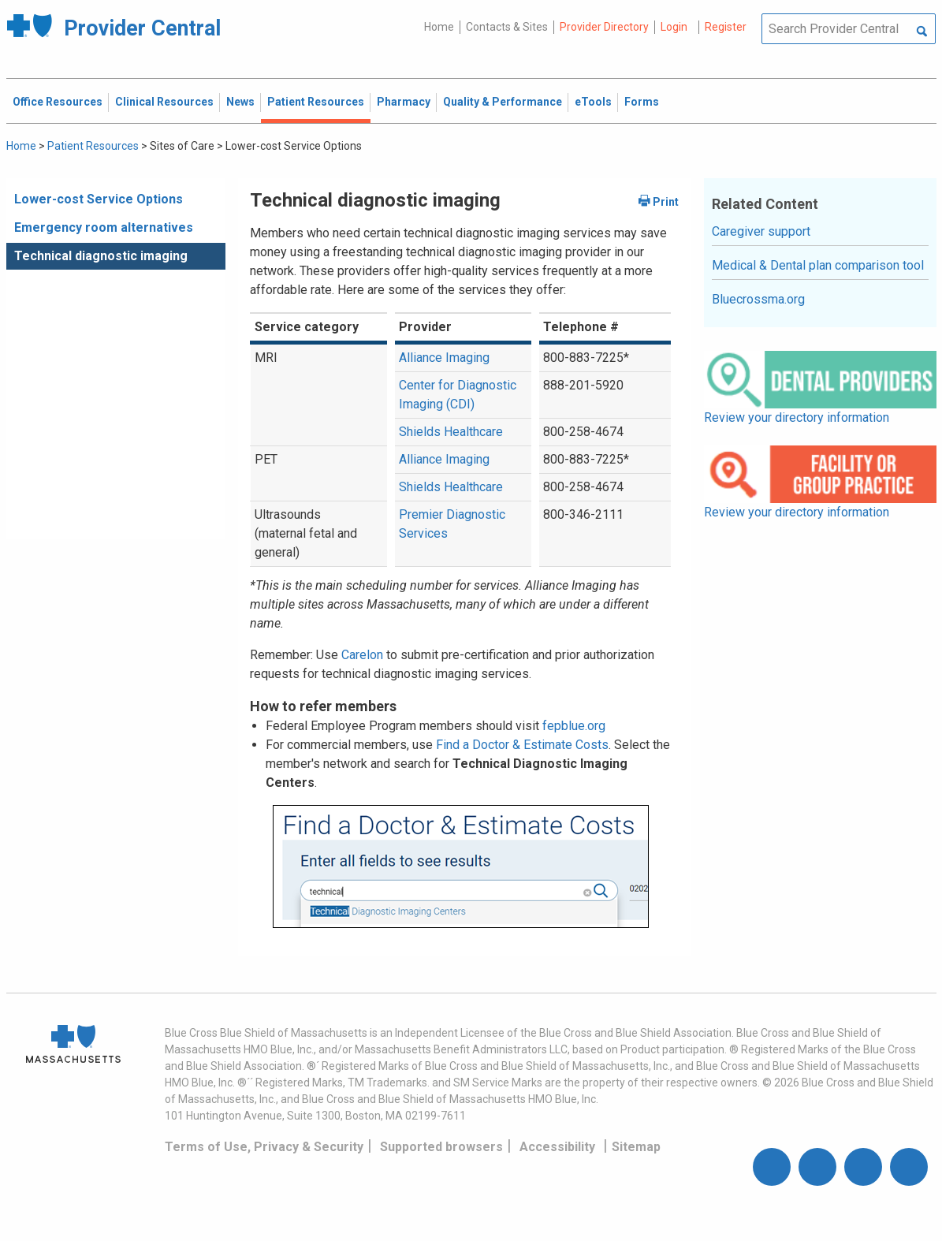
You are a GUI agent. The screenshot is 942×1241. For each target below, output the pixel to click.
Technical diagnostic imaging (101, 255)
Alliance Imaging (444, 357)
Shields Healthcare (451, 431)
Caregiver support (761, 231)
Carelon (362, 654)
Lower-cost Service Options (98, 199)
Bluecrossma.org (758, 299)
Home (439, 26)
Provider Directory (604, 26)
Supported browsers (441, 1146)
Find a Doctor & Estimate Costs (522, 744)
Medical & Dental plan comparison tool (818, 265)
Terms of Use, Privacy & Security (264, 1146)
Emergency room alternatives (103, 227)
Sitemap (636, 1146)
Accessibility (557, 1146)
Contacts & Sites (507, 26)
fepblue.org (573, 725)
